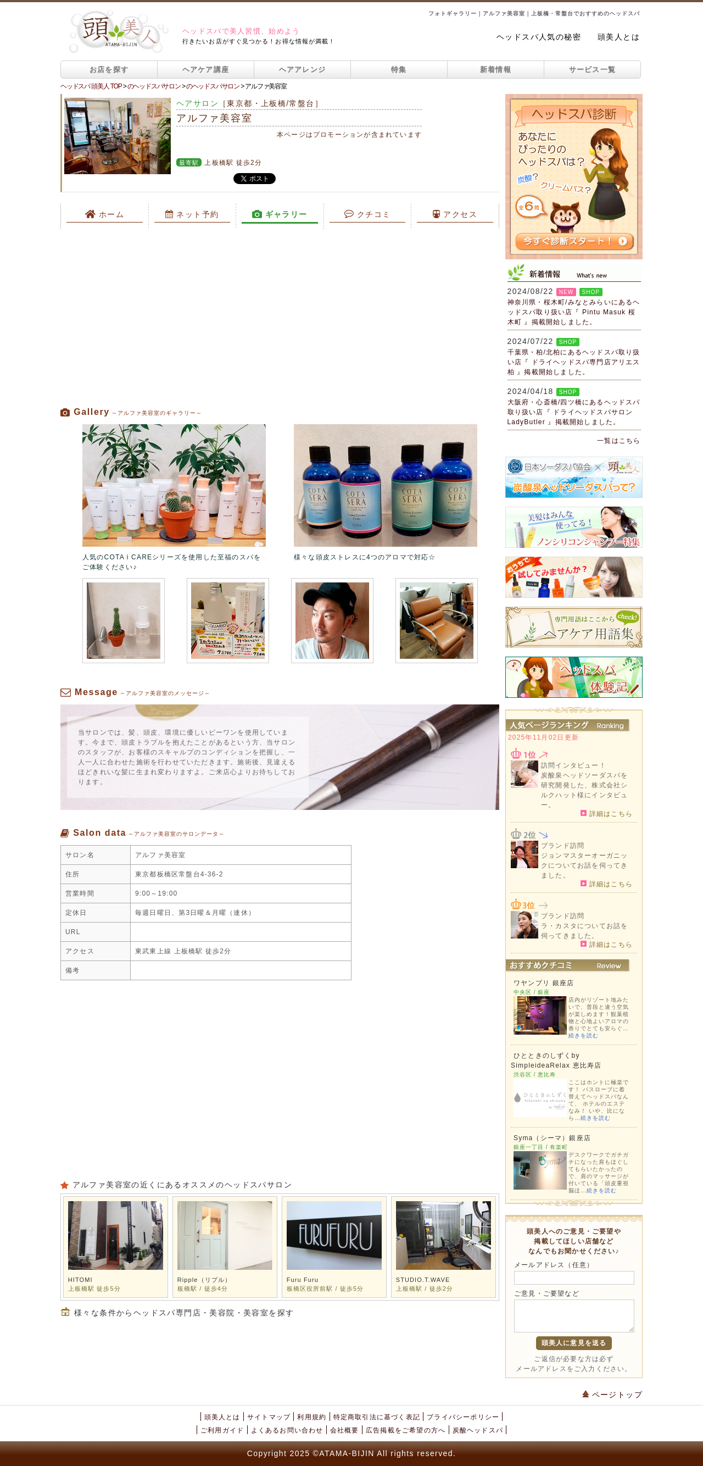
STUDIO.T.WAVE (423, 1279)
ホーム (105, 214)
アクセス (455, 214)
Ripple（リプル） (204, 1279)
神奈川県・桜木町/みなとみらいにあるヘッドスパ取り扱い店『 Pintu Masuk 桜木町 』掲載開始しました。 (573, 312)
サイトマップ (269, 1417)
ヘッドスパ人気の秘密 (538, 36)
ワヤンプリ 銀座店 (544, 983)
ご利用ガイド (222, 1430)
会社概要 (344, 1430)
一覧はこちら (618, 441)
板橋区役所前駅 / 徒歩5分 (325, 1288)
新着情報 (495, 69)
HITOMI (80, 1279)
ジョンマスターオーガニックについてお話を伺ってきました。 (584, 865)
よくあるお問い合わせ (287, 1430)
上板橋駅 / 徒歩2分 (424, 1288)
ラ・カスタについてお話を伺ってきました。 (584, 931)
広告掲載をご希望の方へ (405, 1430)
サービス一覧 (592, 69)
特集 (399, 69)
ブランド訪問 (562, 845)
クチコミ (367, 214)
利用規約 (311, 1417)
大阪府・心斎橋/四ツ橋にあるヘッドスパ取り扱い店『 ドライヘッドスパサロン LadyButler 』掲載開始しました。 (573, 412)
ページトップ (612, 1394)
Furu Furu (303, 1279)
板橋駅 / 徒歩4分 (202, 1288)
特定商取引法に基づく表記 (376, 1417)
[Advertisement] (279, 318)
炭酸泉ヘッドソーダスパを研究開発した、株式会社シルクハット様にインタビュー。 (584, 790)
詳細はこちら (607, 813)
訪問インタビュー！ (573, 765)
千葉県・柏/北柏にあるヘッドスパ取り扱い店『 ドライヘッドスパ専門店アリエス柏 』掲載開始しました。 (573, 362)
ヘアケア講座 (206, 69)
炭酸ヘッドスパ (478, 1430)
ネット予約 (192, 214)
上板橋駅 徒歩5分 (94, 1288)
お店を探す (109, 69)
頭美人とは (619, 36)
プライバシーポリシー (463, 1417)
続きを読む (583, 1035)
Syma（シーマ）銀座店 (552, 1138)
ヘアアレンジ (302, 69)
